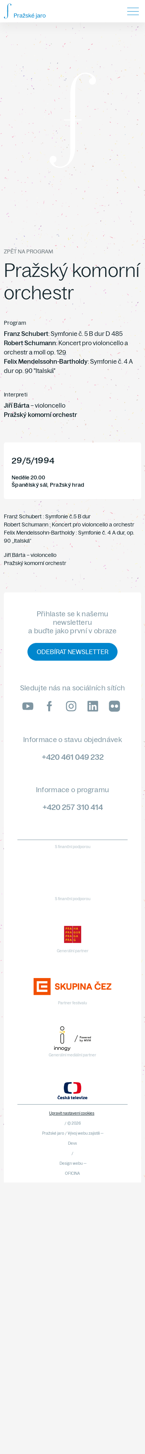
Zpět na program (28, 251)
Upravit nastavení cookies (71, 1113)
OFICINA (72, 1173)
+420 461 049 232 (73, 757)
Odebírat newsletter (72, 652)
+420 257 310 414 (73, 807)
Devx (72, 1143)
